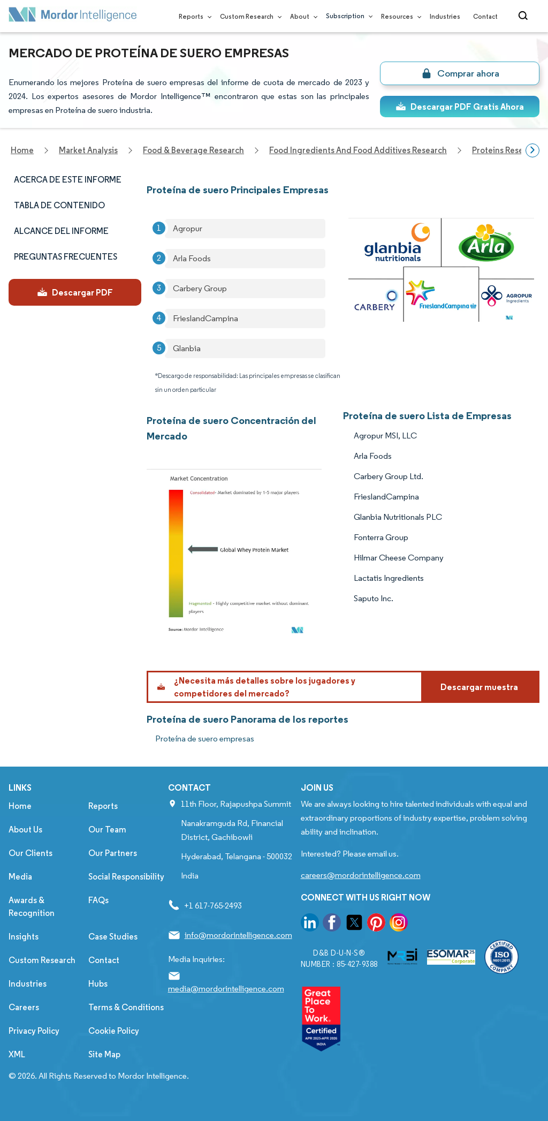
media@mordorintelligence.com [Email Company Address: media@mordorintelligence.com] (226, 988)
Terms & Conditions (126, 1007)
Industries (445, 16)
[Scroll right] (532, 150)
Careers (24, 1007)
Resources (399, 16)
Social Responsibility (126, 877)
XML (17, 1054)
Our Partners (112, 853)
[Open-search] (524, 16)
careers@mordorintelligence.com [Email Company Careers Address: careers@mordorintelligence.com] (361, 875)
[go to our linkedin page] (310, 924)
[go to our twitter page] (354, 924)
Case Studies (113, 936)
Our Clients (30, 853)
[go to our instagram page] (399, 924)
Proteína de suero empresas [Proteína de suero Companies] (204, 738)
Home (20, 806)
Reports (193, 16)
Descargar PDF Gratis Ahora (459, 106)
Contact (485, 16)
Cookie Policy (113, 1031)
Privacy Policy (34, 1031)
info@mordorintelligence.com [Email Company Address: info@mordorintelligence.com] (238, 935)
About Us (25, 829)
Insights (24, 936)
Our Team (107, 829)
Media (20, 877)
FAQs (98, 900)
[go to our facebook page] (332, 924)
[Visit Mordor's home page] (73, 16)
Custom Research (248, 16)
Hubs (98, 984)
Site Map (104, 1054)
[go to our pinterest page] (376, 924)
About (301, 16)
